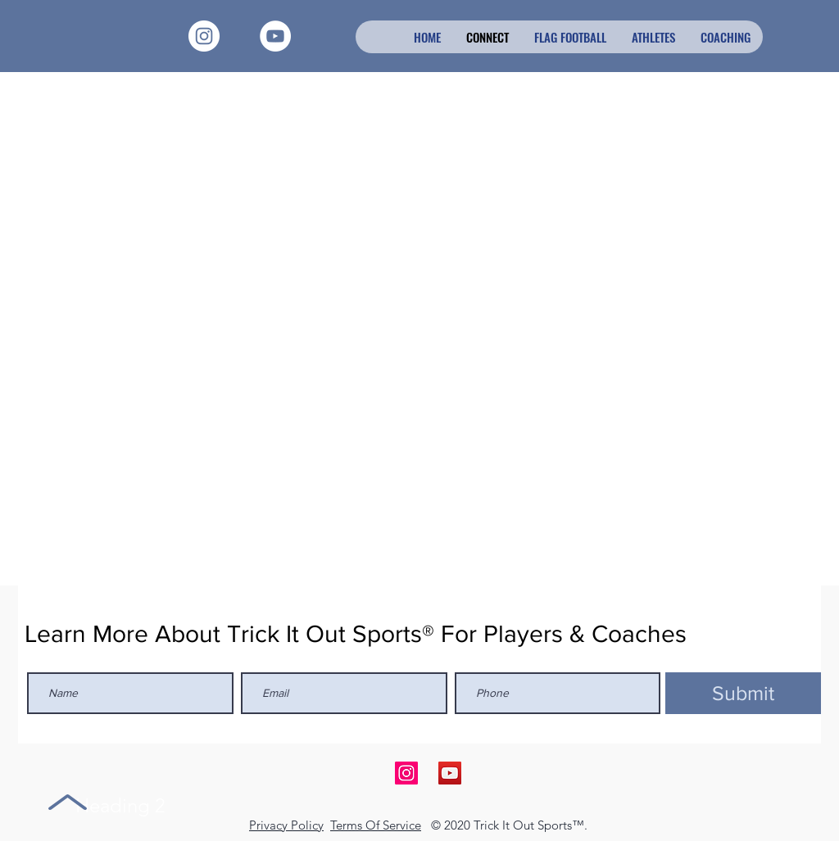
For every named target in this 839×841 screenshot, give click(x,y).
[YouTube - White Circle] (275, 36)
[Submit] (743, 693)
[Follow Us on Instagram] (406, 773)
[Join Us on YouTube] (449, 773)
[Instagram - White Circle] (204, 36)
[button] (653, 36)
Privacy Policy (286, 825)
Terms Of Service (375, 825)
